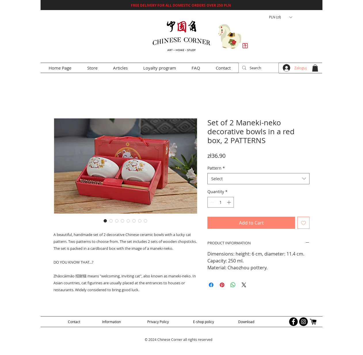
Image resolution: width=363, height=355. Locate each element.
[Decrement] (211, 202)
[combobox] (258, 178)
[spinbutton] (220, 202)
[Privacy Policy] (158, 321)
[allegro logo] (313, 321)
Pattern (216, 168)
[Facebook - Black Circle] (293, 321)
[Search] (258, 68)
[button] (280, 17)
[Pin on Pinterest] (222, 284)
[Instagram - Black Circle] (303, 321)
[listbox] (280, 17)
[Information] (111, 321)
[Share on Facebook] (211, 284)
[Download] (246, 321)
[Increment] (229, 202)
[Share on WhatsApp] (233, 284)
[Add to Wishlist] (303, 223)
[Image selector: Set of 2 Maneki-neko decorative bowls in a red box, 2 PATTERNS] (105, 221)
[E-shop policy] (203, 321)
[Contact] (73, 321)
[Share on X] (243, 284)
